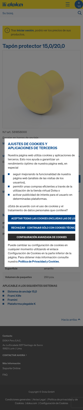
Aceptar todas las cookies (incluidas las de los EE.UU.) (43, 218)
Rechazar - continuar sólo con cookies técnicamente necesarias (43, 227)
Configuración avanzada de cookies (42, 237)
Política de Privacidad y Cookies (38, 261)
